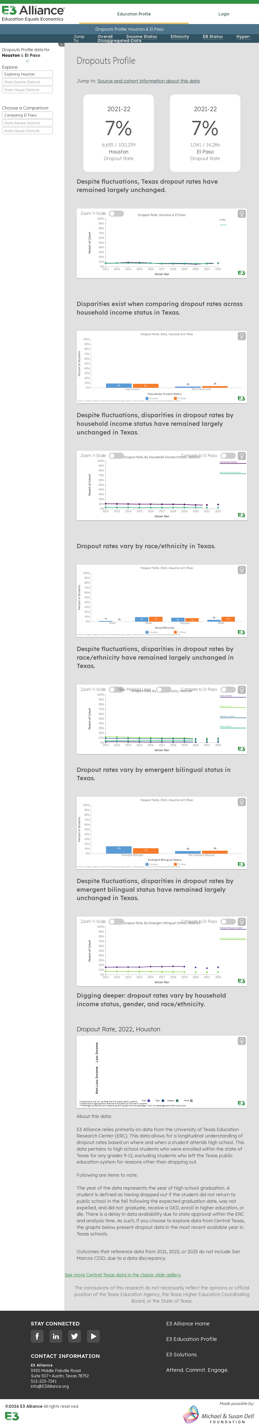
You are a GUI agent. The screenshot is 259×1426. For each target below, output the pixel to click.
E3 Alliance (42, 1365)
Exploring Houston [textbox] (19, 74)
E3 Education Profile (191, 1339)
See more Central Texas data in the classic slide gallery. (123, 1275)
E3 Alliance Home (188, 1323)
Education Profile (134, 13)
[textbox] (27, 82)
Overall (105, 36)
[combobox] (27, 74)
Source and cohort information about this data (148, 81)
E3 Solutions (181, 1354)
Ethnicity (180, 36)
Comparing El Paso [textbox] (20, 115)
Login (223, 13)
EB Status (213, 36)
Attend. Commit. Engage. (197, 1369)
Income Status (141, 36)
